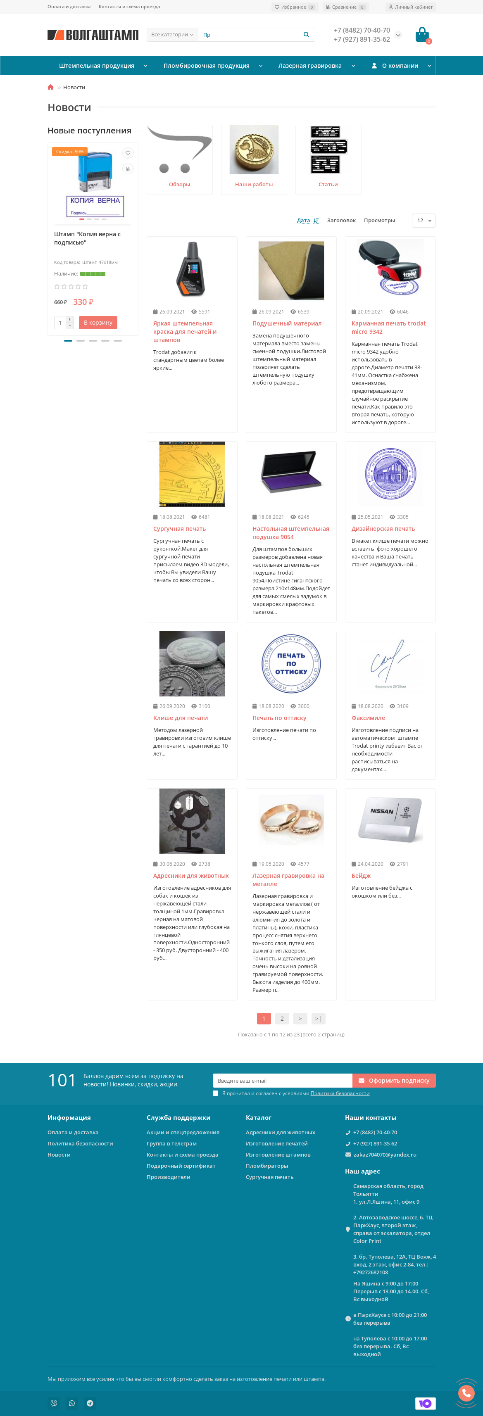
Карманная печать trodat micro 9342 (389, 327)
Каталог (258, 1117)
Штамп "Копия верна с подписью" (87, 238)
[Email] (282, 1081)
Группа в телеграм (172, 1143)
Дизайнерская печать (383, 528)
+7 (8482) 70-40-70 (375, 1132)
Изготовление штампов (278, 1154)
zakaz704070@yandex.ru (385, 1154)
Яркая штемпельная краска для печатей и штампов (185, 331)
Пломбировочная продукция (204, 65)
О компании (393, 65)
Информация (69, 1117)
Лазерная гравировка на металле (288, 880)
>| (318, 1018)
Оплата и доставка (69, 6)
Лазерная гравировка (307, 65)
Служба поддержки (179, 1117)
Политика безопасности (80, 1143)
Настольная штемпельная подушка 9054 (290, 533)
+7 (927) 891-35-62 (375, 1143)
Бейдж (361, 875)
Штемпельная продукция (96, 65)
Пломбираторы (267, 1165)
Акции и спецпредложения (183, 1132)
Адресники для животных (191, 875)
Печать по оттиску (279, 718)
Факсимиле (368, 718)
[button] (68, 341)
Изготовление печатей (277, 1143)
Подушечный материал (287, 323)
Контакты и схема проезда (129, 6)
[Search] (256, 35)
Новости (59, 1154)
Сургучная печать (179, 528)
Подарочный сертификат (181, 1165)
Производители (168, 1177)
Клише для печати (180, 718)
